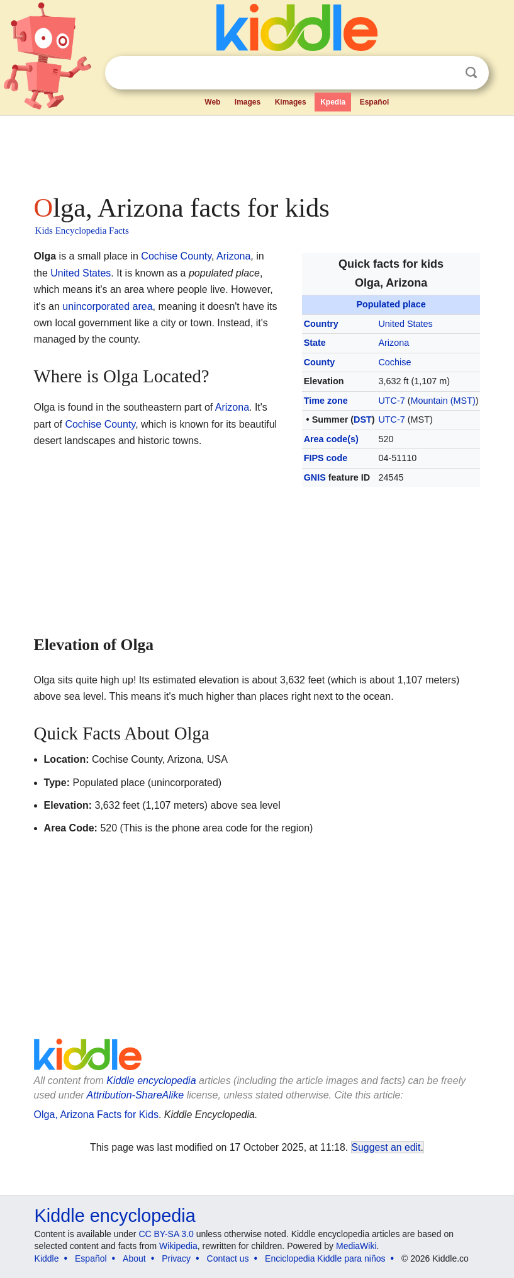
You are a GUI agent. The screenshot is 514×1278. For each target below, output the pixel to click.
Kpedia (332, 102)
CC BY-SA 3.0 (165, 1234)
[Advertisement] (257, 151)
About (134, 1258)
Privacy (176, 1258)
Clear (445, 73)
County (319, 362)
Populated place (390, 304)
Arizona (393, 343)
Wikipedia (178, 1246)
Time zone (326, 401)
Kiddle (47, 1258)
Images (247, 102)
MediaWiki (356, 1246)
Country (321, 324)
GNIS (315, 477)
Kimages (290, 102)
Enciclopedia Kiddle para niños (325, 1258)
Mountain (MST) (443, 401)
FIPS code (326, 458)
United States (405, 324)
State (315, 343)
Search (471, 73)
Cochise (394, 362)
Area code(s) (331, 439)
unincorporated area (107, 306)
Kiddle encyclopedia (151, 1080)
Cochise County (176, 256)
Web (212, 102)
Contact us (228, 1258)
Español (374, 102)
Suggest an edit (386, 1147)
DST (363, 419)
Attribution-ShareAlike (135, 1095)
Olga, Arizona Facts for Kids (96, 1114)
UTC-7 (391, 401)
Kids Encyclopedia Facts (82, 230)
